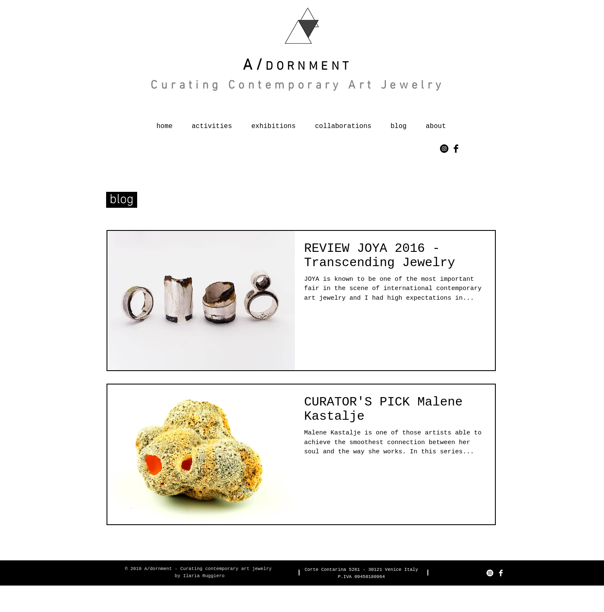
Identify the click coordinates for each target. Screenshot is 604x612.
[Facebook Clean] (500, 573)
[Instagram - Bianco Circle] (490, 573)
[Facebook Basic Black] (456, 148)
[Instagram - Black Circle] (444, 148)
